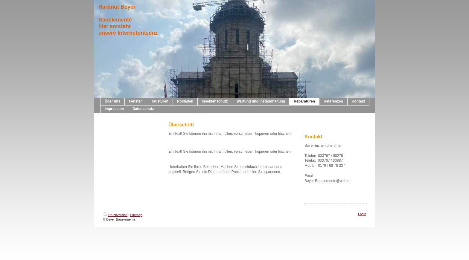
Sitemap (136, 215)
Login (362, 214)
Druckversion (115, 215)
